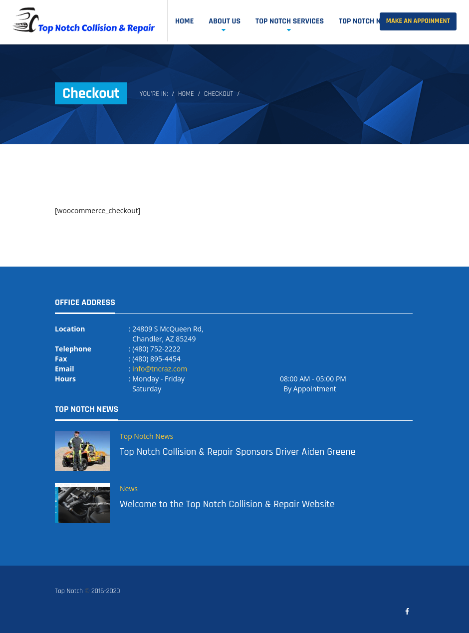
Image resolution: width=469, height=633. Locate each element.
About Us (224, 21)
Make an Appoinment (418, 20)
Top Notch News (367, 21)
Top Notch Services (289, 21)
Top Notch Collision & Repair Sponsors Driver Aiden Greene (237, 451)
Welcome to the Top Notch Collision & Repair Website (227, 504)
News (129, 488)
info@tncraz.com (159, 368)
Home (184, 21)
